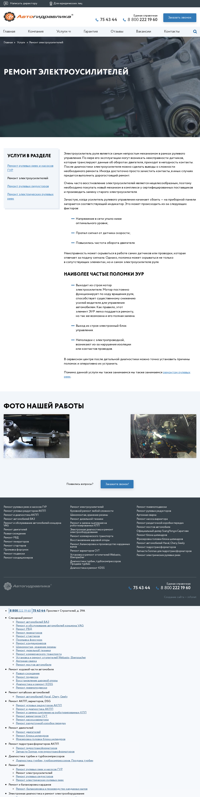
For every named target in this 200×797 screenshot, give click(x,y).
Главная (10, 33)
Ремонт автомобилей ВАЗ (19, 546)
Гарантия (91, 33)
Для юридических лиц (68, 3)
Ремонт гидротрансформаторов (156, 574)
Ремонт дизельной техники (86, 546)
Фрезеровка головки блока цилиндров (160, 566)
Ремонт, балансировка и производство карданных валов (100, 572)
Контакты (171, 33)
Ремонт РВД (11, 564)
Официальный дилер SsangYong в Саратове (163, 558)
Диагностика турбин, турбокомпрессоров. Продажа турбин (95, 589)
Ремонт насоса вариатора (152, 546)
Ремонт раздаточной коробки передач (160, 550)
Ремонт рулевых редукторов (28, 188)
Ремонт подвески (14, 580)
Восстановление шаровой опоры (90, 567)
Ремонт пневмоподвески (152, 534)
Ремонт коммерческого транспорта (91, 563)
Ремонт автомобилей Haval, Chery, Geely (161, 570)
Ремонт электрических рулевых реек (30, 198)
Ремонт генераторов (16, 568)
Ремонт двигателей (15, 556)
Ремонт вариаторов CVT (85, 577)
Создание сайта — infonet (180, 624)
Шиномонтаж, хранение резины (89, 542)
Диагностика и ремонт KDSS (87, 595)
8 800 (142, 20)
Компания (36, 33)
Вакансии (143, 33)
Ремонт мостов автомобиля (153, 554)
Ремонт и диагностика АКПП (21, 542)
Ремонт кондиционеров (18, 584)
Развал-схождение (15, 560)
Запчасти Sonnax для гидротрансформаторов (164, 578)
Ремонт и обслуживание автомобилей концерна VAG (32, 551)
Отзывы (116, 33)
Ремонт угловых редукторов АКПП (25, 538)
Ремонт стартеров (15, 572)
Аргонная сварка (146, 542)
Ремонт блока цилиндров (152, 562)
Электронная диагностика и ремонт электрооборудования (91, 558)
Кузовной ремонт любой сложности (91, 538)
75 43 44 (34, 637)
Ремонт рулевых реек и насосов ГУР (30, 170)
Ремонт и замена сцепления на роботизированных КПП (88, 551)
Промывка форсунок (16, 576)
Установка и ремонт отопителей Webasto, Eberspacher (95, 583)
